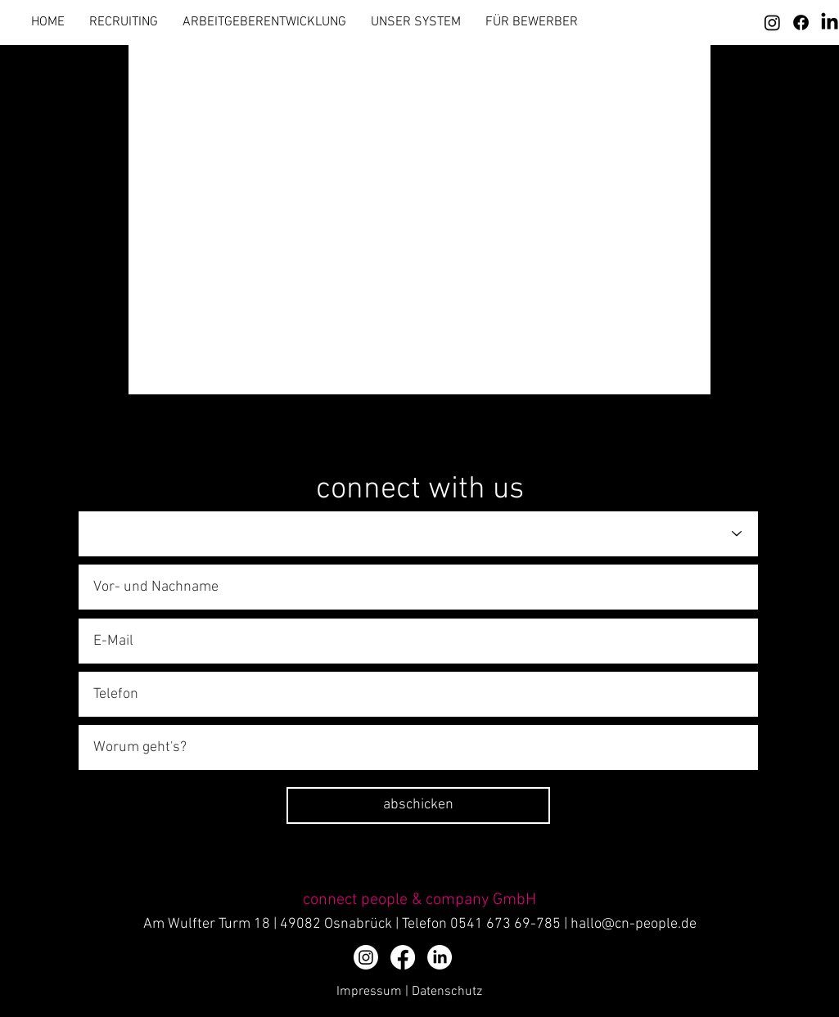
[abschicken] (418, 805)
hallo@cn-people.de (634, 924)
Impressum (369, 991)
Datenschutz (447, 991)
